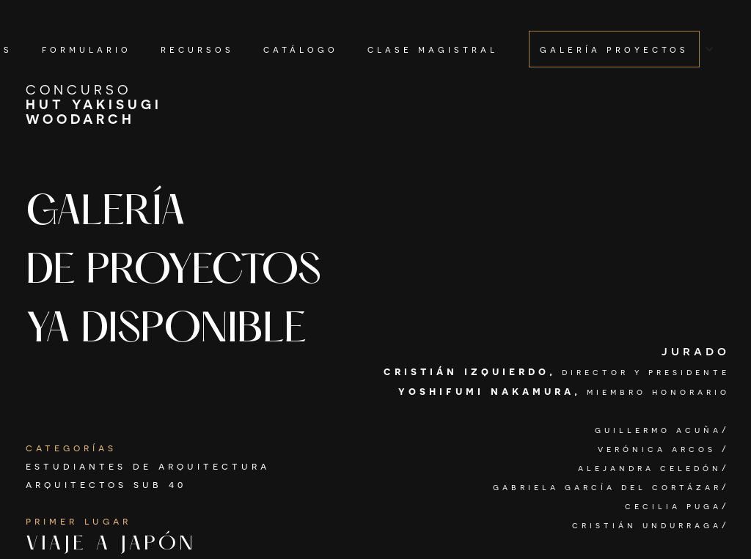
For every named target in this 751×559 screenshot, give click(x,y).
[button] (621, 49)
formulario (86, 48)
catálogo (300, 48)
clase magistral (432, 48)
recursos (197, 48)
